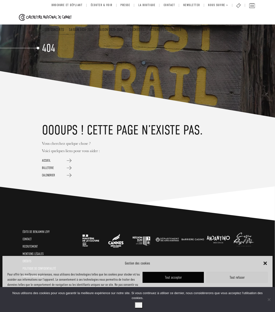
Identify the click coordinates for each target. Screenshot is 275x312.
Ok (139, 305)
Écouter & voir (101, 5)
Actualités (248, 29)
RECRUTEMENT (30, 246)
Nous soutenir (196, 29)
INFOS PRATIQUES (223, 29)
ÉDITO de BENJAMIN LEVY (36, 232)
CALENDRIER (48, 175)
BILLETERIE (48, 168)
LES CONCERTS (54, 29)
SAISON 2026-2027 (81, 29)
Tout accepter (173, 277)
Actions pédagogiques (165, 29)
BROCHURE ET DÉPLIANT (67, 5)
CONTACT (27, 239)
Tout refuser (237, 277)
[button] (265, 263)
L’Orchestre (136, 29)
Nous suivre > (218, 5)
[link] (90, 239)
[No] (268, 299)
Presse (125, 5)
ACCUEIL (46, 160)
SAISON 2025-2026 (110, 29)
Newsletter (191, 5)
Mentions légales (33, 254)
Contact (169, 5)
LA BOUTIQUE (147, 5)
